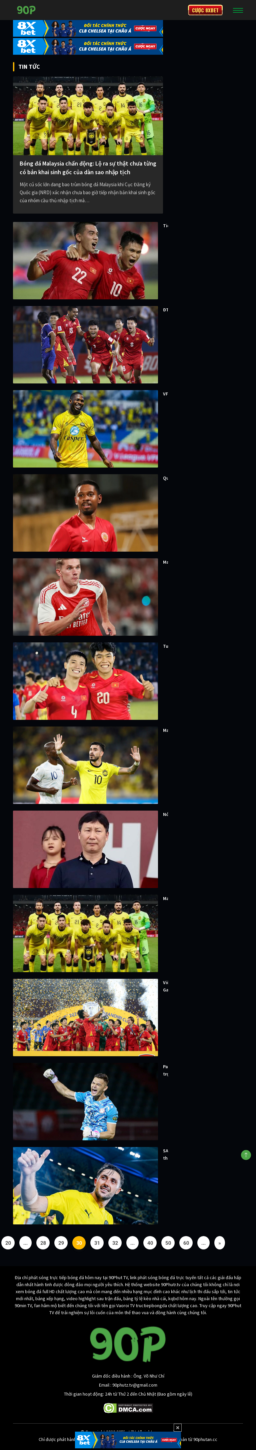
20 (8, 1243)
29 (61, 1243)
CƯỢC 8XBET (205, 10)
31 (97, 1243)
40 (150, 1243)
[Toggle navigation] (238, 10)
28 (43, 1243)
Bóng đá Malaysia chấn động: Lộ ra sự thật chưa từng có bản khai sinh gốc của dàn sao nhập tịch (88, 168)
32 (115, 1243)
